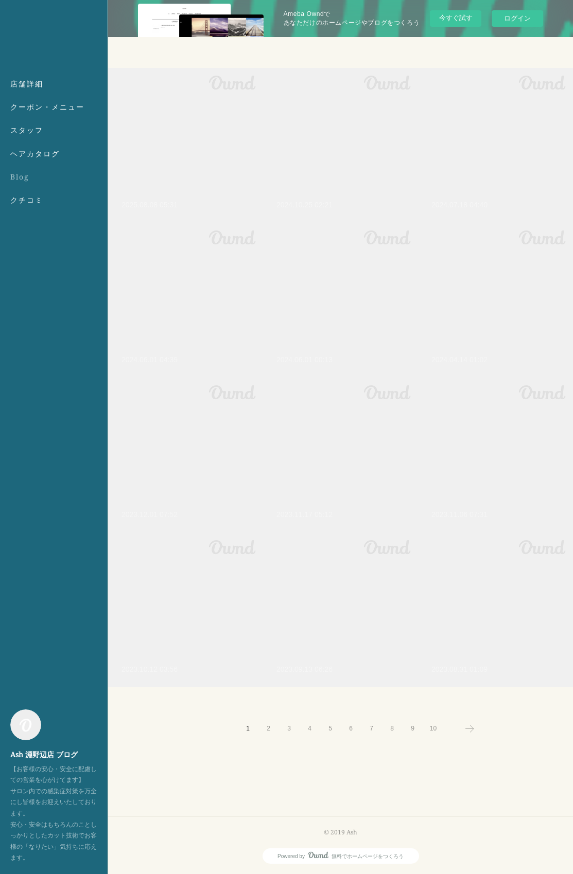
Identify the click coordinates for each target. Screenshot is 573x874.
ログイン (517, 18)
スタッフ (26, 130)
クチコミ (26, 200)
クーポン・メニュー (47, 107)
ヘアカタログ (35, 153)
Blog (19, 177)
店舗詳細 (26, 83)
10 (433, 728)
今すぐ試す (456, 18)
